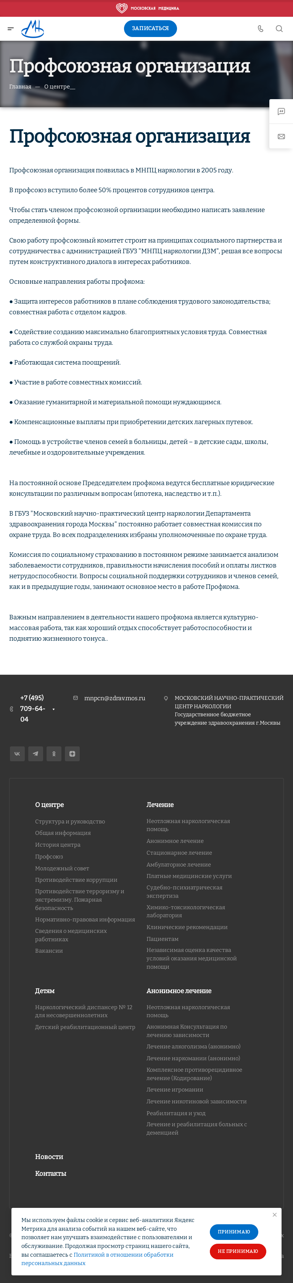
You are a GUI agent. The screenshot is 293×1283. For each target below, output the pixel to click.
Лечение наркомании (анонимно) (193, 1058)
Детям (45, 991)
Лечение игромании (174, 1089)
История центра (57, 844)
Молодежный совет (62, 868)
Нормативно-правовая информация (85, 919)
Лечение (160, 805)
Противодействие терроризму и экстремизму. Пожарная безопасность (79, 899)
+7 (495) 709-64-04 (32, 708)
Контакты (50, 1174)
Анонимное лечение (175, 841)
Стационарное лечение (179, 852)
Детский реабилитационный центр (85, 1027)
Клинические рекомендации (187, 927)
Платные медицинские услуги (189, 876)
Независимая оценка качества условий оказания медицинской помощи (191, 958)
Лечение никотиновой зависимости (196, 1101)
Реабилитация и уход (176, 1113)
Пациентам (162, 939)
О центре (49, 805)
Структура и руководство (70, 821)
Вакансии (49, 950)
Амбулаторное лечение (178, 864)
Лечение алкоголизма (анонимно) (193, 1046)
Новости (49, 1157)
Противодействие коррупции (76, 879)
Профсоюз (49, 856)
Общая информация (63, 833)
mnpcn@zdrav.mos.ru (114, 698)
